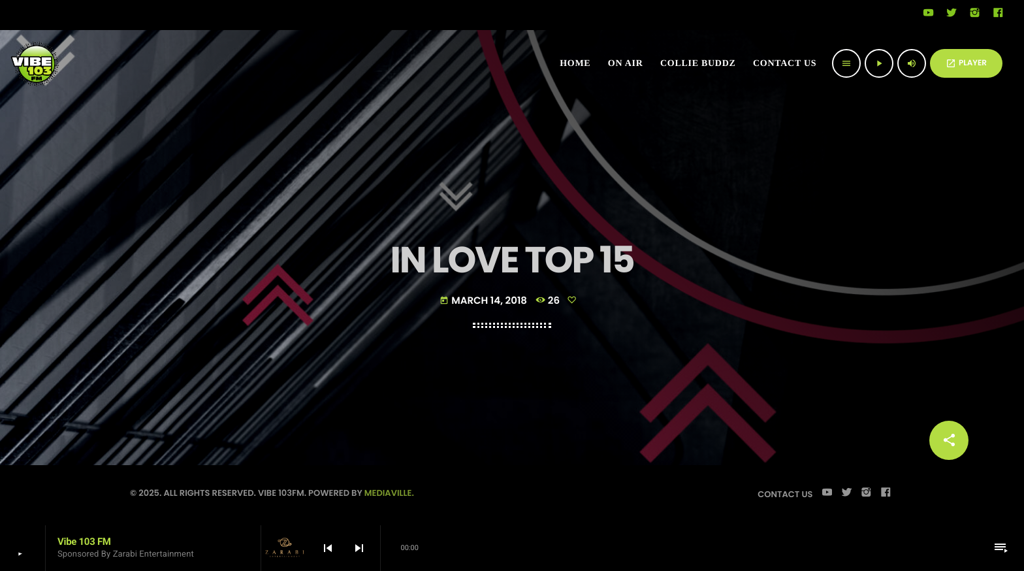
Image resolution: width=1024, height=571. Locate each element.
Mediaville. (389, 493)
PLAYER (966, 63)
